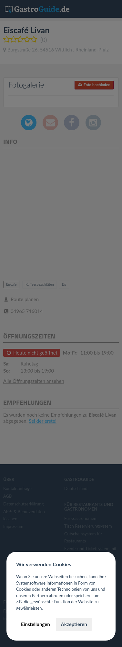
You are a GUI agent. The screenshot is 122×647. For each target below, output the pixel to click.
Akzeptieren (74, 624)
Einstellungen (35, 624)
